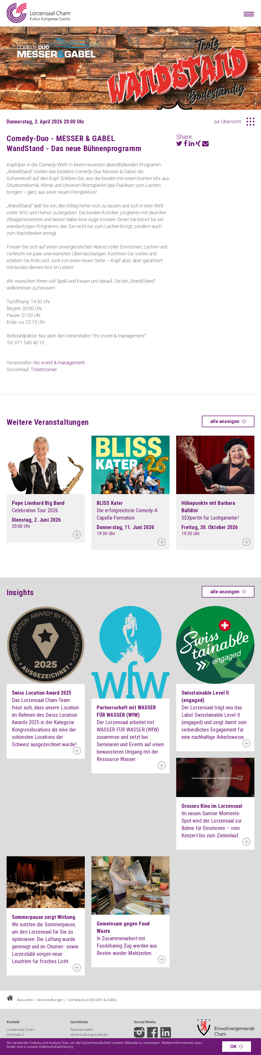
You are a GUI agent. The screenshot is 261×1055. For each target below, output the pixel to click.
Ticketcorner (44, 369)
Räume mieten (81, 1029)
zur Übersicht (227, 121)
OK (233, 1046)
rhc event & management (59, 362)
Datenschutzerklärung (56, 1047)
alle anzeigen (224, 421)
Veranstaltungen (50, 1000)
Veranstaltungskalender (89, 1034)
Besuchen (25, 1000)
